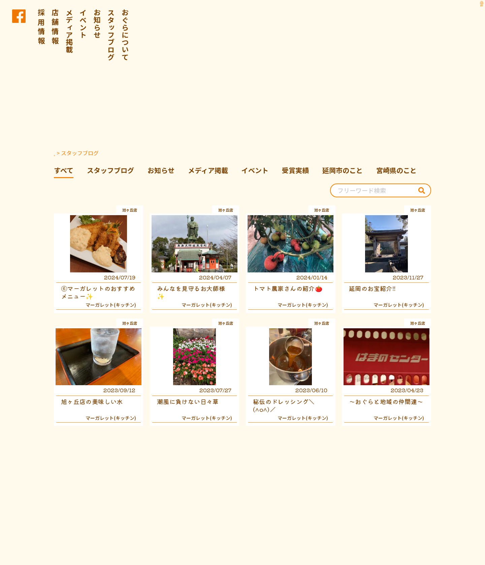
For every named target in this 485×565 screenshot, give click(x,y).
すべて (63, 170)
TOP (59, 153)
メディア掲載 (69, 31)
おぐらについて (125, 35)
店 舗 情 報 (55, 26)
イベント (83, 23)
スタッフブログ (111, 35)
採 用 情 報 (41, 26)
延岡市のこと (342, 170)
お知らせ (97, 23)
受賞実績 (295, 170)
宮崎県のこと (396, 170)
